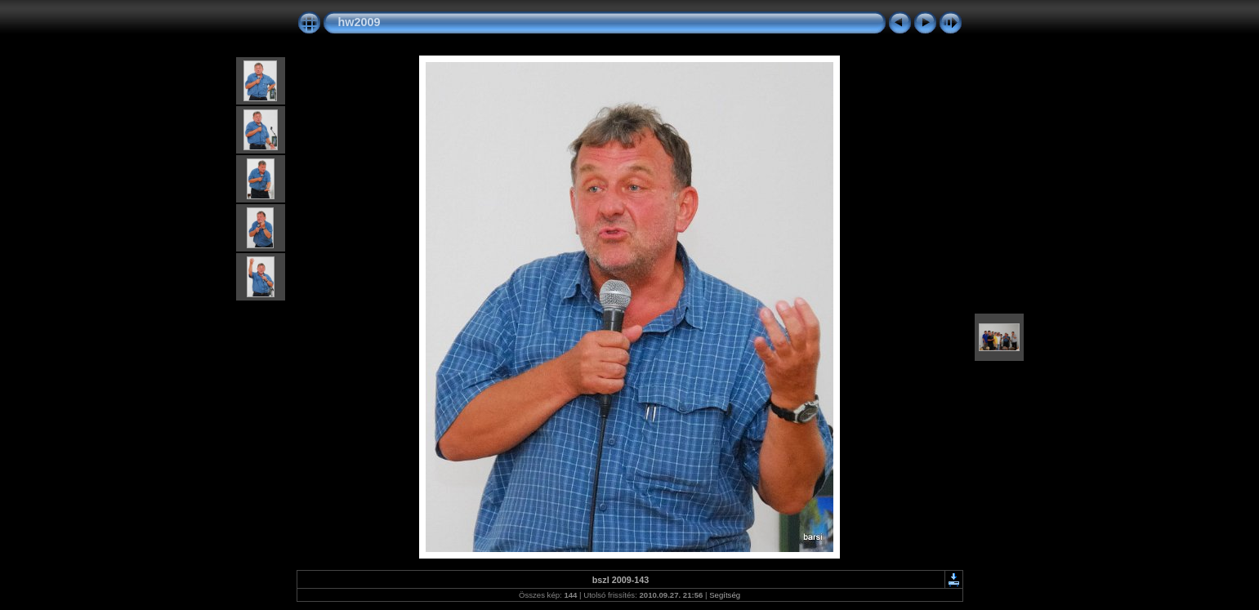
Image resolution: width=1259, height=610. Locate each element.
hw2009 (359, 22)
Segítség (724, 594)
